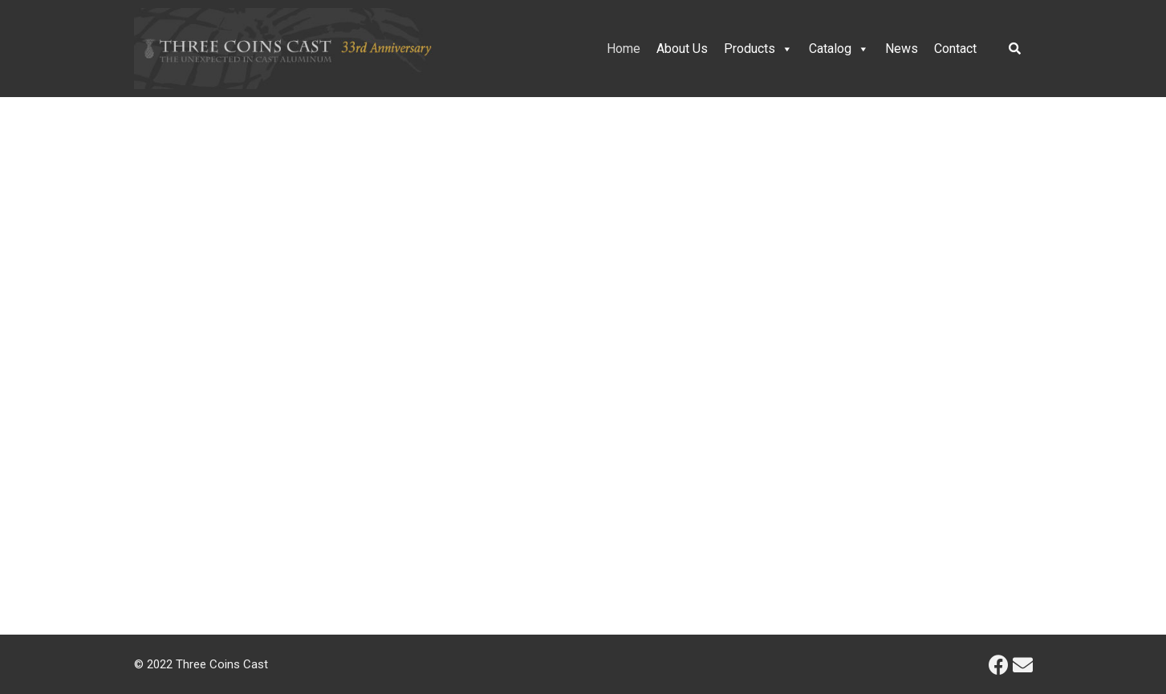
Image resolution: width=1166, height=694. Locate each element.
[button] (25, 338)
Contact (955, 48)
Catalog (839, 48)
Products (758, 48)
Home (623, 48)
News (901, 48)
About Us (682, 48)
